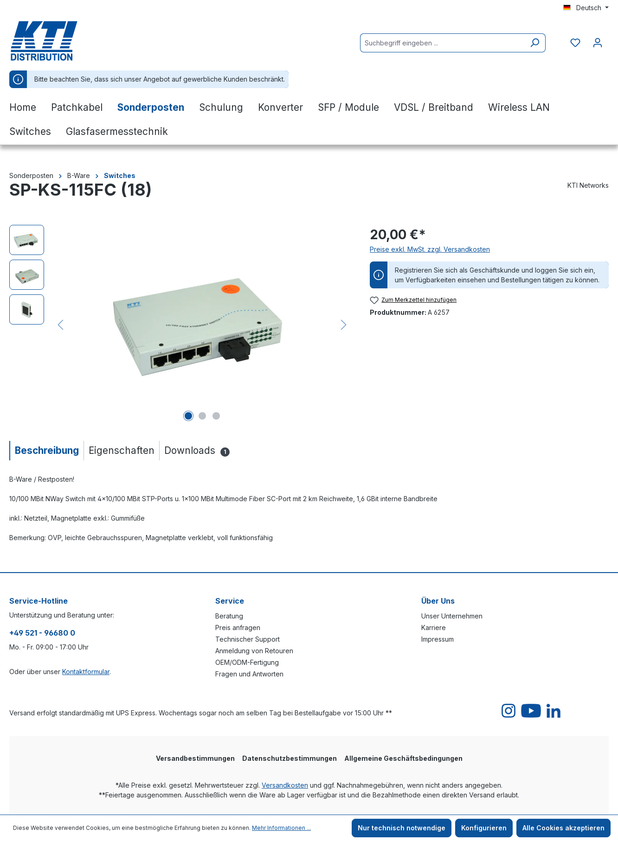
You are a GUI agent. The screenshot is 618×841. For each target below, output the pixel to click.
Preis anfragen (237, 627)
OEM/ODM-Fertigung (247, 662)
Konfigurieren (484, 828)
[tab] (46, 450)
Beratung (229, 616)
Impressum (437, 639)
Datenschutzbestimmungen (289, 758)
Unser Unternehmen (452, 616)
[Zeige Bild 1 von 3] (188, 416)
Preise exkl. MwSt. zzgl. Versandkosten (430, 249)
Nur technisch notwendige (401, 828)
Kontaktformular (85, 671)
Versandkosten (285, 785)
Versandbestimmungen (195, 758)
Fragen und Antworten (249, 674)
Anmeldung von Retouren (254, 651)
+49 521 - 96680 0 (42, 632)
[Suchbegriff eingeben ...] (442, 42)
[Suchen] (535, 42)
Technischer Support (247, 639)
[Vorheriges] (60, 325)
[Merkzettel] (575, 42)
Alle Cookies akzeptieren (563, 828)
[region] (180, 324)
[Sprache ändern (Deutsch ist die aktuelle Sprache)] (586, 8)
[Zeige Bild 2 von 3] (202, 416)
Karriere (433, 627)
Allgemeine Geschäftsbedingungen (403, 758)
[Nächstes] (344, 325)
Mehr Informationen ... (281, 827)
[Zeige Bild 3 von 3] (216, 416)
